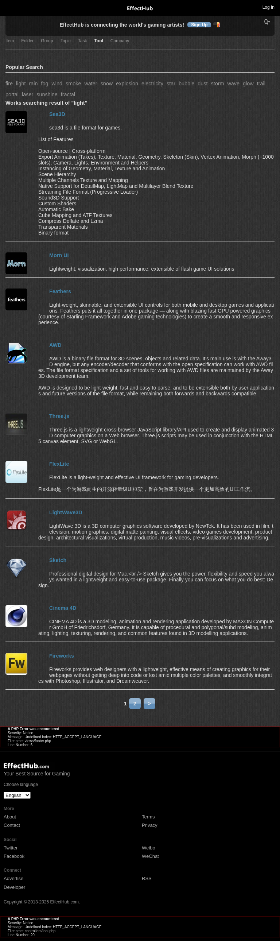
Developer (14, 887)
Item (9, 41)
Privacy (150, 825)
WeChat (150, 856)
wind (56, 83)
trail (261, 83)
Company (119, 41)
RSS (147, 878)
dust (202, 83)
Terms (148, 817)
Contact (12, 825)
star (171, 83)
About (10, 817)
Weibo (148, 848)
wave (233, 83)
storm (217, 83)
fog (44, 83)
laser (27, 94)
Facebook (14, 856)
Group (47, 41)
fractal (68, 94)
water (90, 83)
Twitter (11, 848)
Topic (66, 41)
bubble (186, 83)
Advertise (13, 878)
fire (9, 83)
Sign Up (199, 24)
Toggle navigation (9, 7)
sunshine (47, 94)
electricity (152, 83)
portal (12, 94)
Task (82, 41)
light (21, 83)
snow (107, 83)
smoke (73, 83)
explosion (127, 83)
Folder (27, 41)
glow (248, 83)
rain (33, 83)
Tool (98, 41)
